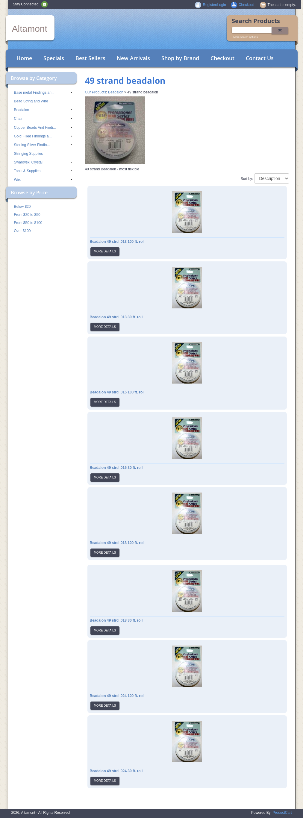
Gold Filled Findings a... (43, 136)
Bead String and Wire (31, 101)
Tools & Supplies (43, 171)
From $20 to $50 (27, 215)
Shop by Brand (180, 58)
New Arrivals (133, 58)
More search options (246, 37)
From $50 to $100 (28, 223)
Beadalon (43, 110)
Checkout (222, 58)
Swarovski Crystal (43, 162)
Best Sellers (90, 58)
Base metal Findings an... (43, 92)
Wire (43, 180)
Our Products (95, 92)
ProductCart (282, 813)
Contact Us (260, 58)
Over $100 (22, 231)
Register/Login (214, 5)
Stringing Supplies (28, 154)
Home (24, 58)
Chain (43, 118)
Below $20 (22, 207)
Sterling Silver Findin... (43, 145)
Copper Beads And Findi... (43, 127)
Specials (53, 58)
